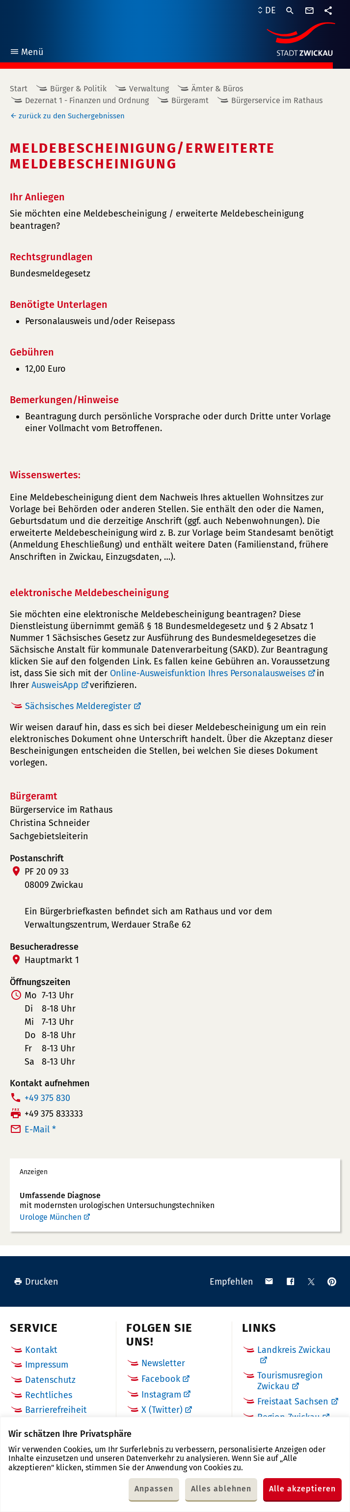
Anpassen (154, 1488)
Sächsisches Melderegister (78, 706)
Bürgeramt (190, 100)
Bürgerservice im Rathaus (277, 100)
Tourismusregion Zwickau (290, 1381)
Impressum (46, 1364)
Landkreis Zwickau (293, 1350)
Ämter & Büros (217, 88)
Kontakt (41, 1350)
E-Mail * (40, 1129)
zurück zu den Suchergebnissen (72, 115)
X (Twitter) (162, 1409)
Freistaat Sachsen (292, 1401)
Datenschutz (50, 1380)
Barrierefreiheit (56, 1409)
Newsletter (163, 1363)
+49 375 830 (47, 1098)
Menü (26, 53)
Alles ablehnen (221, 1488)
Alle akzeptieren (302, 1488)
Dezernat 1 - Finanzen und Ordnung (87, 100)
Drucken (36, 1281)
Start (18, 88)
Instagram (161, 1394)
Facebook (160, 1379)
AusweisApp (55, 685)
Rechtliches (48, 1395)
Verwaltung (149, 88)
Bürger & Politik (78, 88)
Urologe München (50, 1217)
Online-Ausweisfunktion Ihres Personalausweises (207, 673)
